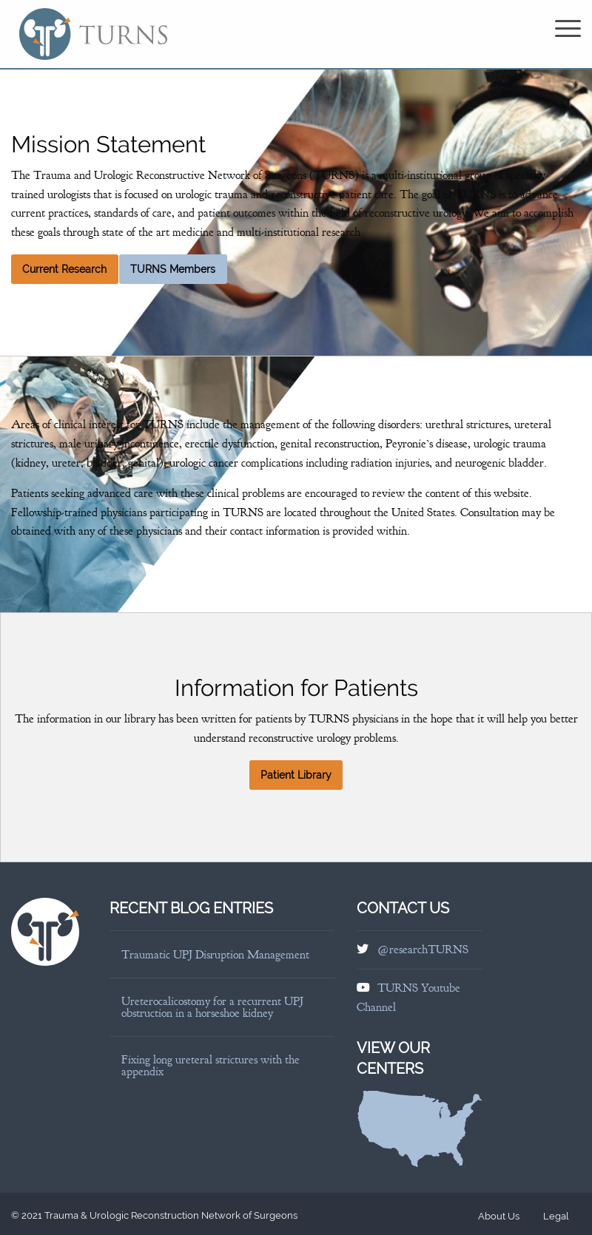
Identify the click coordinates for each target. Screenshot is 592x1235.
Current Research (64, 269)
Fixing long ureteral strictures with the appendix (210, 1065)
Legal (556, 1216)
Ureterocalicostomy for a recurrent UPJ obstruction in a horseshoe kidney (212, 1007)
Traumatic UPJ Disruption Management (215, 954)
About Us (498, 1216)
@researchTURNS (422, 949)
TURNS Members (172, 269)
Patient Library (296, 775)
